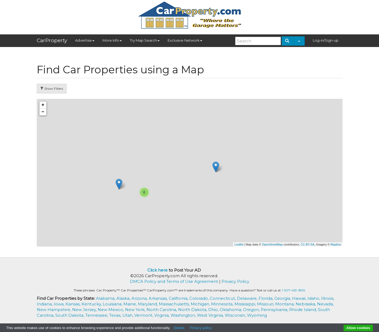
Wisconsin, (236, 315)
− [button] (43, 112)
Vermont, (144, 315)
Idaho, (314, 298)
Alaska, (123, 298)
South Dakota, (70, 315)
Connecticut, (223, 298)
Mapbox (335, 244)
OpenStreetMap (272, 244)
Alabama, (106, 298)
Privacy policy (201, 328)
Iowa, (59, 303)
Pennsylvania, (275, 309)
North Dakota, (193, 309)
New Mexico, (111, 309)
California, (179, 298)
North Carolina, (162, 309)
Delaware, (248, 298)
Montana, (285, 303)
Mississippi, (245, 303)
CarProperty (52, 40)
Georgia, (283, 298)
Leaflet (238, 244)
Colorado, (199, 298)
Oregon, (252, 309)
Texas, (115, 315)
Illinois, (327, 298)
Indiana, (45, 303)
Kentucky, (92, 303)
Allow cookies (358, 328)
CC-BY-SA (308, 244)
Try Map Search (145, 40)
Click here (157, 270)
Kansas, (73, 303)
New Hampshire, (54, 309)
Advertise (84, 40)
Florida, (266, 298)
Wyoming (257, 315)
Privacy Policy (235, 281)
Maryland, (148, 303)
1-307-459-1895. (294, 290)
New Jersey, (85, 309)
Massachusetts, (175, 303)
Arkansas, (159, 298)
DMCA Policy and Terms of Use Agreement (174, 281)
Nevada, (325, 303)
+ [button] (43, 105)
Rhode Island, (303, 309)
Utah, (128, 315)
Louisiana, (113, 303)
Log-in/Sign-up (325, 40)
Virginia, (162, 315)
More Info (112, 40)
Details (179, 328)
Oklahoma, (231, 309)
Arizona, (140, 298)
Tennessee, (97, 315)
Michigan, (201, 303)
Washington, (184, 315)
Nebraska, (306, 303)
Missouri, (266, 303)
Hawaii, (299, 298)
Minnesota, (222, 303)
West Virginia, (211, 315)
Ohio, (214, 309)
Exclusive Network (185, 40)
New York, (135, 309)
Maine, (130, 303)
